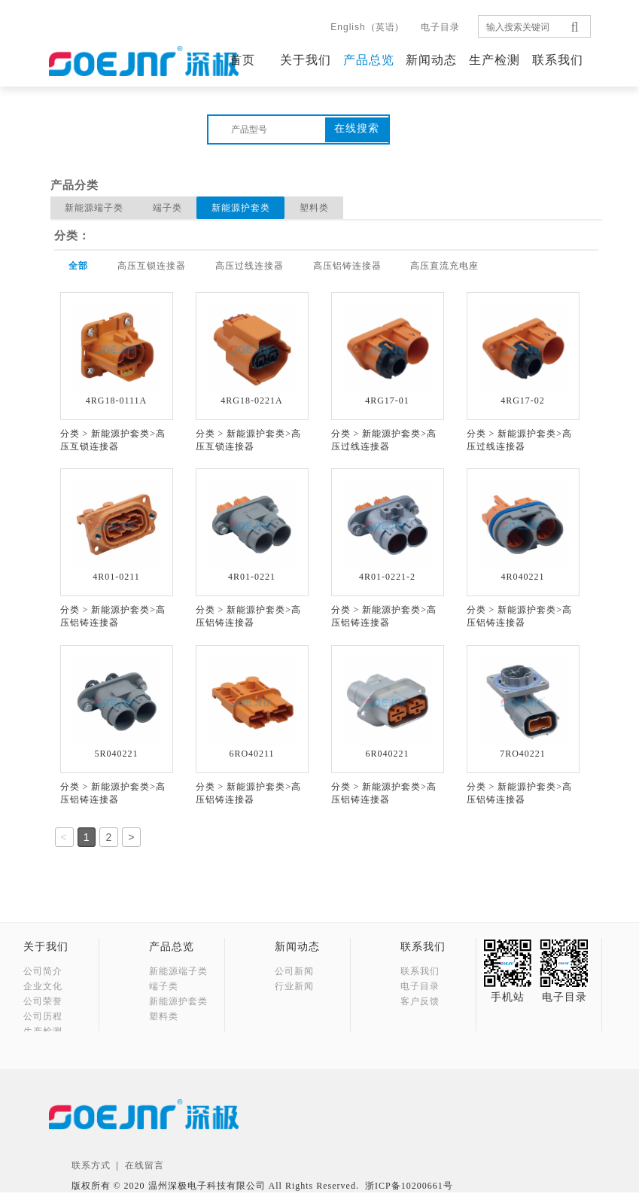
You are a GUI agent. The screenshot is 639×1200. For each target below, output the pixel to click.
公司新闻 (294, 971)
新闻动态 (431, 59)
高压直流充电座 (449, 265)
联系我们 (557, 59)
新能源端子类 (94, 208)
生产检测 (494, 59)
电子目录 (440, 27)
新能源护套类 (243, 208)
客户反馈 (420, 1001)
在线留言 (144, 1173)
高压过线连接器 (252, 265)
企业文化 (42, 986)
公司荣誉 (42, 1001)
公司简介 (42, 971)
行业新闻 (294, 986)
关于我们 (305, 59)
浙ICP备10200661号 (409, 1193)
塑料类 (317, 208)
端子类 (169, 208)
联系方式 (91, 1173)
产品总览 (368, 59)
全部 (79, 265)
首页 (242, 59)
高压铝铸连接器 (350, 265)
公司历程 (42, 1016)
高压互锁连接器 (153, 265)
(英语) (364, 27)
